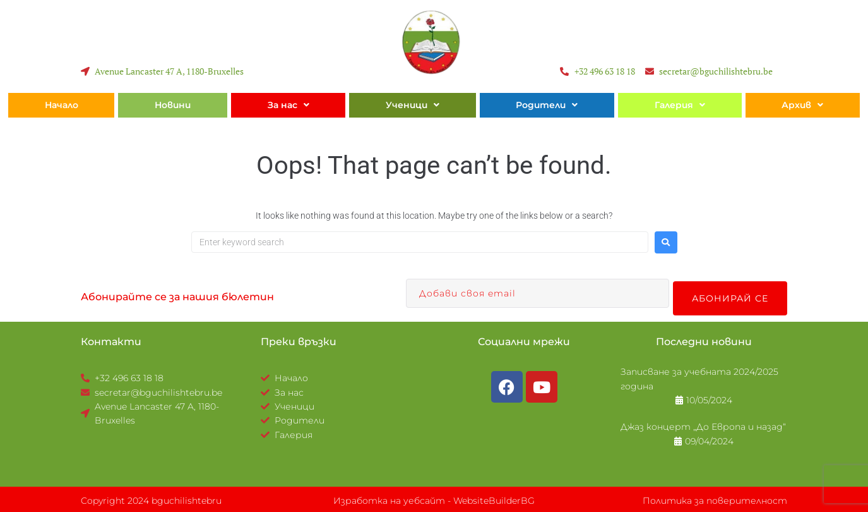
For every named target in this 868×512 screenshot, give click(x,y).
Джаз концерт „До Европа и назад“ (703, 424)
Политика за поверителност (715, 498)
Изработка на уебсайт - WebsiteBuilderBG (434, 498)
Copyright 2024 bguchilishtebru (151, 498)
